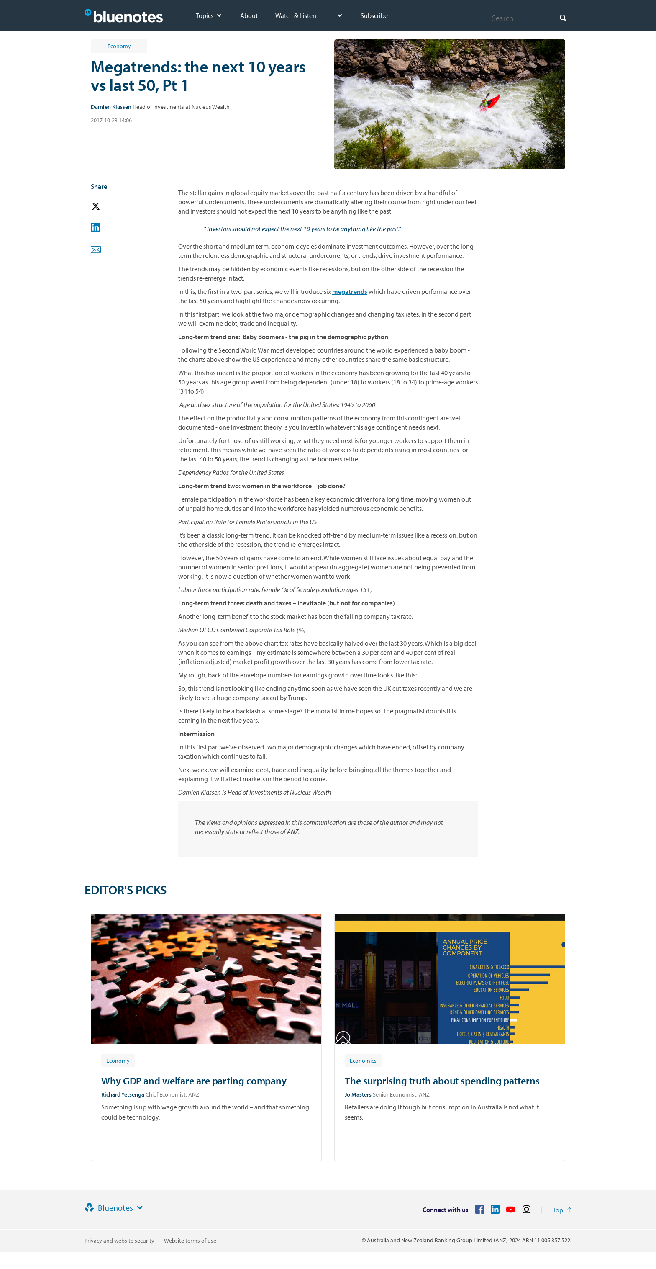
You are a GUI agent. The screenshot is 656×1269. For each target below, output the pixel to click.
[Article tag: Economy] (118, 1060)
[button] (107, 206)
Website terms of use (190, 1240)
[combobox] (529, 18)
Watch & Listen (295, 15)
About (249, 15)
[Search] (529, 18)
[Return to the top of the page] (562, 1210)
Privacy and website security (119, 1240)
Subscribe (374, 15)
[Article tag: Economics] (363, 1060)
